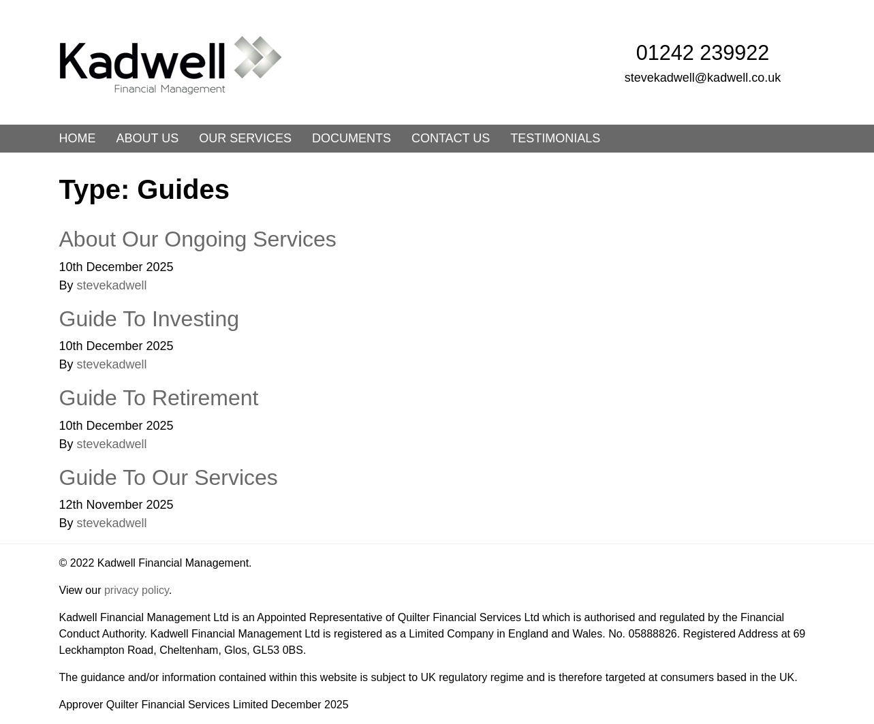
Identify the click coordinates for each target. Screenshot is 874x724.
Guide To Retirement (159, 397)
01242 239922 (703, 52)
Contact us (450, 138)
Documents (351, 138)
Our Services (245, 138)
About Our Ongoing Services (198, 239)
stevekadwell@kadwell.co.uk (703, 77)
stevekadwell (112, 285)
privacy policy (136, 590)
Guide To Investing (149, 318)
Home (77, 138)
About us (147, 138)
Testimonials (555, 138)
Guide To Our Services (168, 477)
